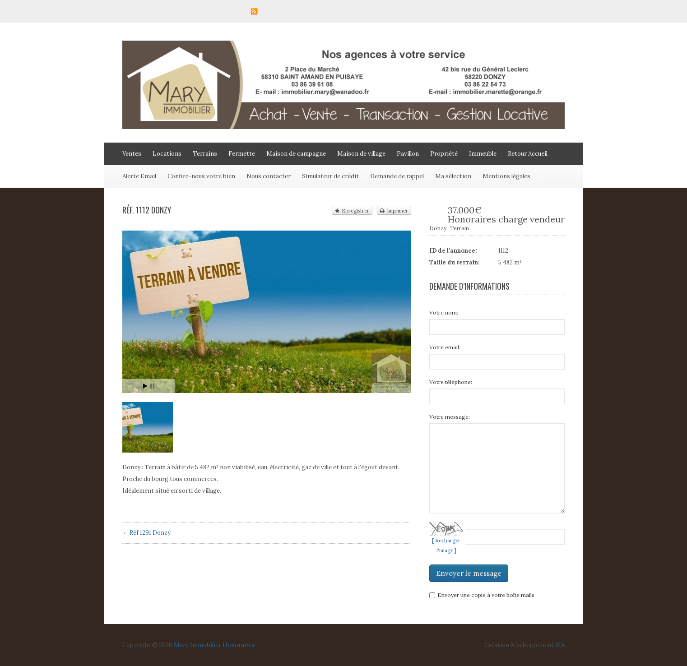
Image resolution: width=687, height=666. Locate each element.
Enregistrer (352, 211)
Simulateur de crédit (330, 176)
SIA (560, 645)
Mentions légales (506, 176)
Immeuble (483, 153)
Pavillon (408, 153)
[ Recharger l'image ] (446, 545)
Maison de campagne (296, 153)
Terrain (459, 228)
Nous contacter (268, 176)
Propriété (444, 153)
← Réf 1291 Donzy (146, 532)
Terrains (205, 153)
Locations (167, 153)
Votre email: (444, 347)
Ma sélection (453, 176)
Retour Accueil (528, 153)
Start (145, 386)
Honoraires (239, 645)
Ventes (131, 153)
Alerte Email (139, 176)
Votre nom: (443, 312)
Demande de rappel (397, 176)
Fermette (241, 153)
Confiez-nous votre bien (201, 176)
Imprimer (394, 211)
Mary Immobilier (197, 645)
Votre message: (449, 416)
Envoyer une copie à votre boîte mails (481, 595)
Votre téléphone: (450, 382)
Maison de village (361, 153)
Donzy (437, 228)
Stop (152, 386)
